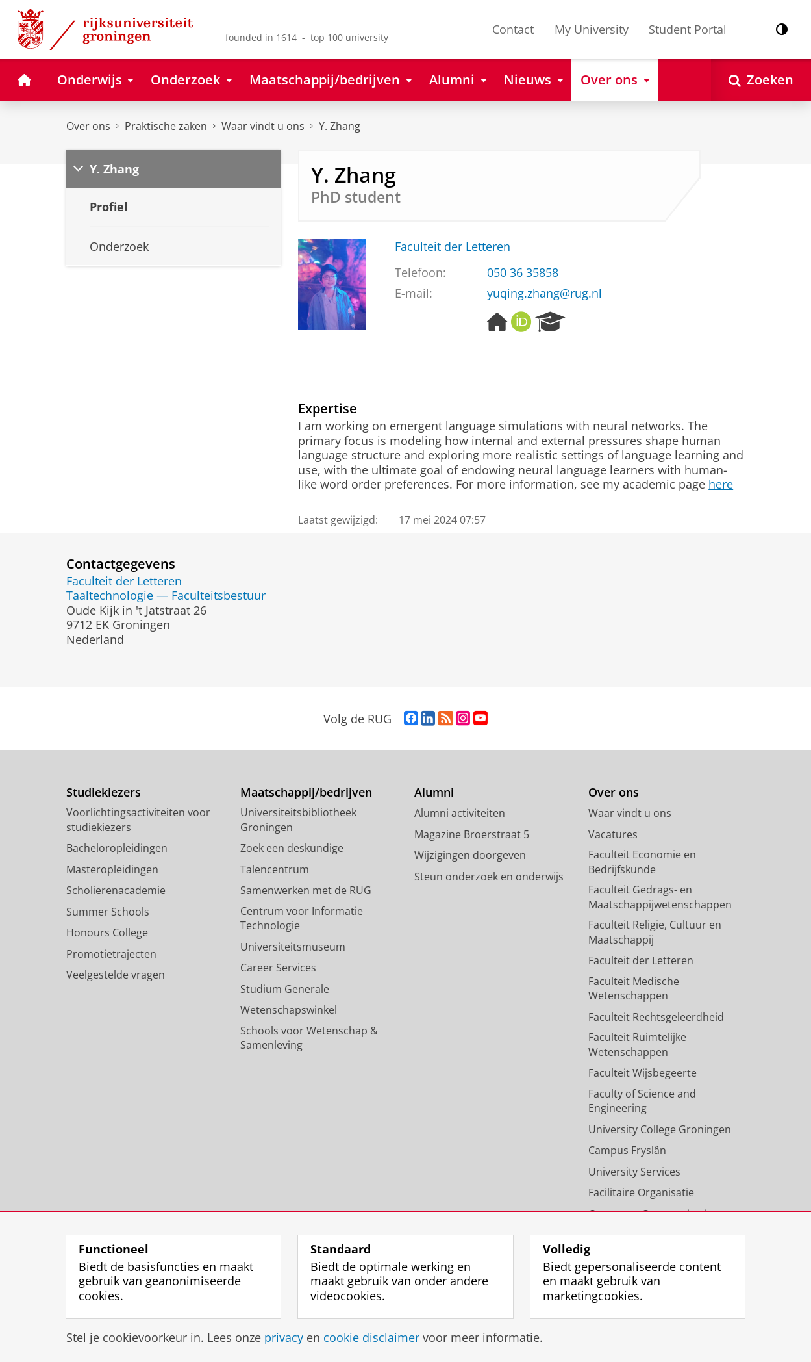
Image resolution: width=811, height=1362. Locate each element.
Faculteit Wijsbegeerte (642, 1073)
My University (592, 29)
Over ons (88, 126)
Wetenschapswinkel (288, 1010)
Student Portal (688, 29)
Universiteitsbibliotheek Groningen (298, 819)
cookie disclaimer (371, 1337)
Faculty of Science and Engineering (642, 1101)
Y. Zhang (339, 126)
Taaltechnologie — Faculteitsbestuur (166, 595)
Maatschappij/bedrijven (306, 792)
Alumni (434, 792)
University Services (634, 1171)
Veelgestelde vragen (115, 975)
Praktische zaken (166, 126)
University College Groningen (659, 1129)
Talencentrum (274, 869)
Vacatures (613, 834)
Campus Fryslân (627, 1150)
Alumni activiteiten (459, 813)
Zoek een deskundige (291, 848)
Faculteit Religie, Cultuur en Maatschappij (654, 932)
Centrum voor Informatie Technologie (301, 918)
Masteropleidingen (112, 869)
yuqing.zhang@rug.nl (544, 293)
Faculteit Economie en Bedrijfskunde (642, 862)
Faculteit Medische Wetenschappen (633, 988)
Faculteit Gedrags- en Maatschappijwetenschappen (660, 897)
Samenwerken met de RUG (305, 890)
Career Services (278, 967)
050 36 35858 (522, 272)
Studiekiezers (103, 792)
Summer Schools (107, 912)
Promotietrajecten (111, 954)
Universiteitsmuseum (292, 947)
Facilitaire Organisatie (641, 1192)
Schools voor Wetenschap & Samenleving (309, 1038)
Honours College (107, 932)
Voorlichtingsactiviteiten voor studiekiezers (138, 819)
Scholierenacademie (116, 890)
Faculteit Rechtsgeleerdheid (656, 1017)
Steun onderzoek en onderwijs (489, 876)
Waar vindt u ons (263, 126)
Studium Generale (284, 989)
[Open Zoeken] (761, 80)
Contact (513, 29)
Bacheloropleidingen (117, 848)
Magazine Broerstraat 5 (471, 834)
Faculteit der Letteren (452, 246)
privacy (283, 1337)
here (720, 484)
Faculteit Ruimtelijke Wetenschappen (637, 1044)
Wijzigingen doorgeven (470, 855)
